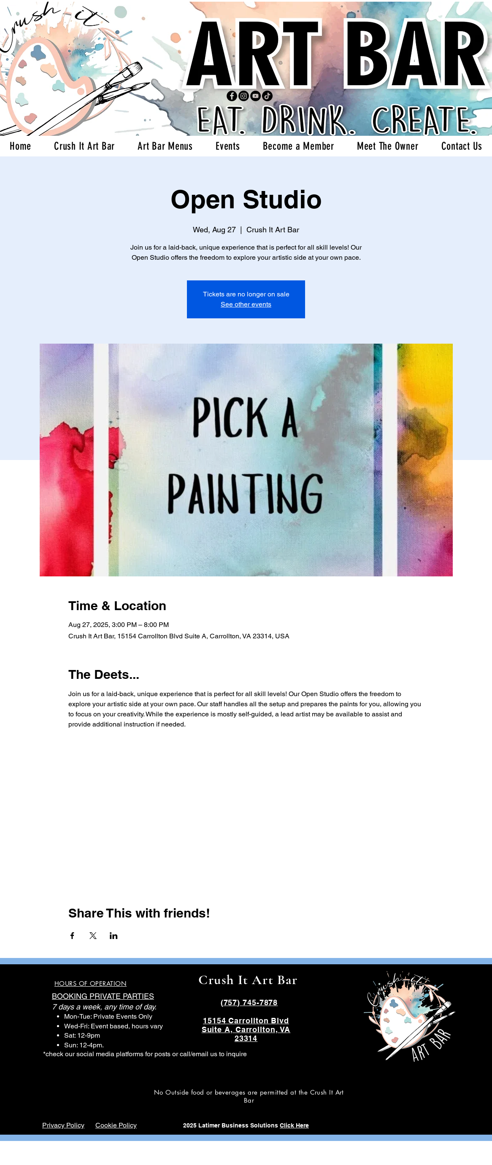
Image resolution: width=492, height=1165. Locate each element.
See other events (246, 304)
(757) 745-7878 (249, 1002)
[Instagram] (243, 96)
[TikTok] (267, 96)
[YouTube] (255, 96)
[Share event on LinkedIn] (114, 935)
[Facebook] (232, 96)
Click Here (294, 1125)
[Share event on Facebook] (72, 935)
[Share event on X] (93, 935)
